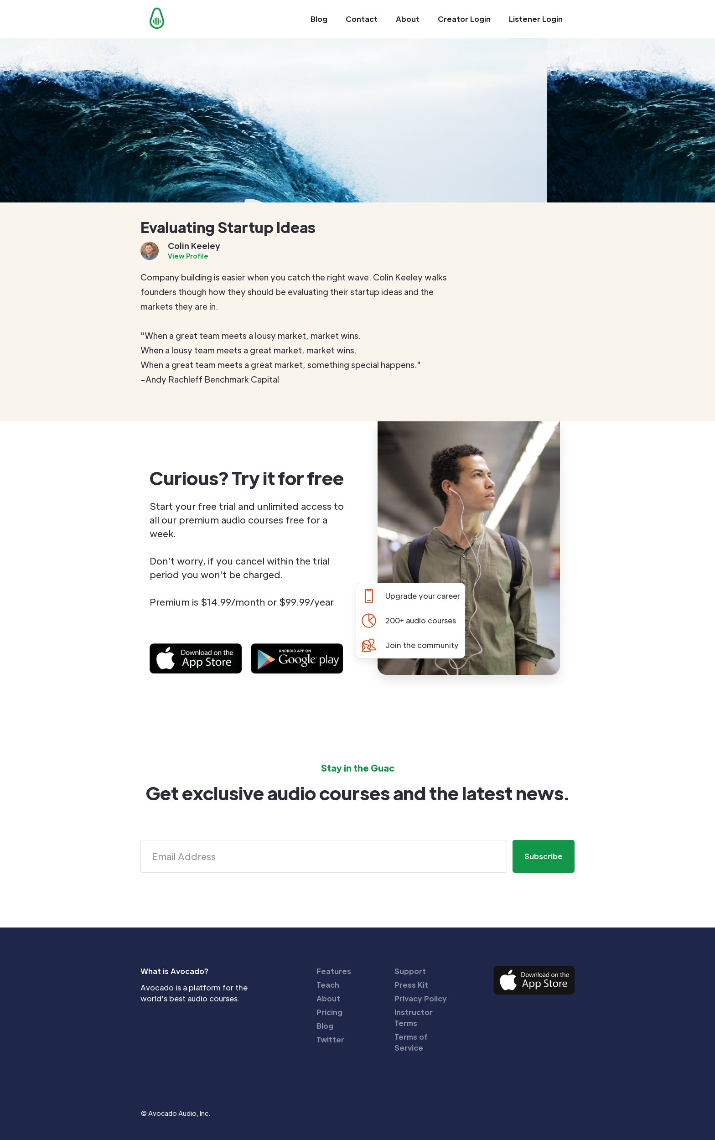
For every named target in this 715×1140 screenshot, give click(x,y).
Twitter (330, 1039)
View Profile (188, 256)
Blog (319, 19)
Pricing (329, 1012)
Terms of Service (411, 1042)
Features (333, 971)
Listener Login (536, 19)
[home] (157, 18)
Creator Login (464, 19)
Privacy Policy (420, 998)
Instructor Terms (413, 1017)
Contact (362, 19)
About (408, 19)
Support (410, 971)
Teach (327, 985)
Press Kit (411, 985)
